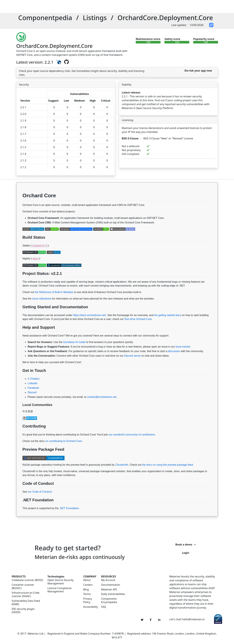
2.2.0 (23, 114)
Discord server (132, 355)
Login (185, 553)
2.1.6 (23, 140)
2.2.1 (23, 107)
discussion (174, 351)
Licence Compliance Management (59, 590)
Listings (95, 17)
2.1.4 (23, 154)
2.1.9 (23, 120)
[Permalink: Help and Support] (19, 335)
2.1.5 (23, 147)
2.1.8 (23, 127)
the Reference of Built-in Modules (54, 292)
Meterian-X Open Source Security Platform (147, 108)
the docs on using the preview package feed (167, 464)
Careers (88, 585)
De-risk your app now (198, 70)
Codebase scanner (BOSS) (27, 580)
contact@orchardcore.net (101, 397)
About (87, 580)
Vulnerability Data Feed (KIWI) (26, 602)
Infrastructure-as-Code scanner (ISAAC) (25, 594)
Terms (87, 594)
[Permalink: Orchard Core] (19, 204)
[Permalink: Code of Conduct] (19, 491)
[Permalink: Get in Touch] (19, 378)
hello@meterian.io (193, 619)
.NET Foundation (69, 508)
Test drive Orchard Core (138, 319)
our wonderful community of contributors (132, 434)
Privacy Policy (87, 600)
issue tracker (183, 346)
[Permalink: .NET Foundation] (19, 507)
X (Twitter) (33, 378)
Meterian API (109, 589)
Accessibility (90, 607)
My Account (108, 580)
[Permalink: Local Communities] (19, 411)
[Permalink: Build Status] (19, 245)
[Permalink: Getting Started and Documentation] (19, 314)
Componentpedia (45, 17)
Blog (86, 589)
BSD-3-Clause (130, 138)
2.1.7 (23, 134)
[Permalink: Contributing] (19, 434)
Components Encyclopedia (109, 600)
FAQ (103, 607)
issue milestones (41, 298)
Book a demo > (185, 544)
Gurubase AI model (74, 342)
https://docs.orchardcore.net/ (89, 315)
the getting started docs (167, 315)
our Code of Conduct (40, 491)
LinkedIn (33, 383)
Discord (32, 392)
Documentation (110, 585)
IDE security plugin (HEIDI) (23, 610)
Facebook (33, 387)
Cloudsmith (121, 464)
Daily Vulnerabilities (113, 594)
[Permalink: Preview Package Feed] (19, 457)
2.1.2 (23, 167)
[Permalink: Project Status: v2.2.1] (19, 281)
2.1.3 (23, 160)
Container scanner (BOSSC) (23, 586)
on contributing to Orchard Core (63, 441)
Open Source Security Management (60, 581)
